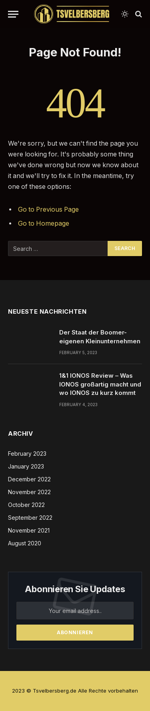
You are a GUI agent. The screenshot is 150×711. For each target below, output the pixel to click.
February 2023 (27, 453)
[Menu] (13, 14)
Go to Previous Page (48, 209)
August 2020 (24, 543)
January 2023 (26, 466)
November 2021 (29, 530)
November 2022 (29, 492)
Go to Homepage (43, 223)
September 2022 (30, 517)
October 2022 (26, 504)
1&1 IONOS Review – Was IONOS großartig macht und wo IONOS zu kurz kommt (100, 384)
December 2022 (29, 479)
